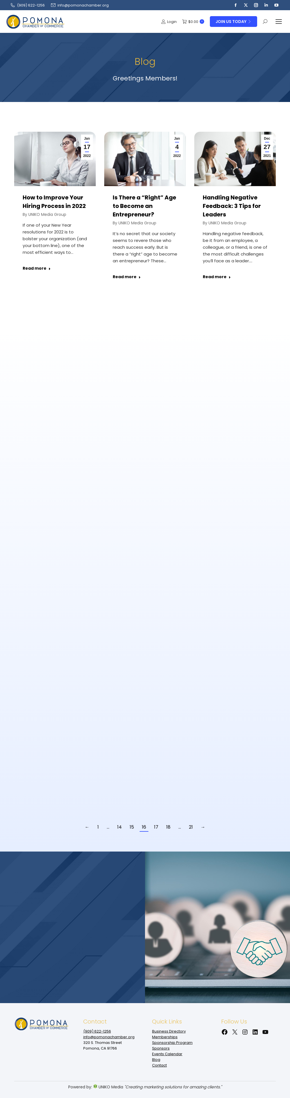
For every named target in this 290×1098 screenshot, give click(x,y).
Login (169, 21)
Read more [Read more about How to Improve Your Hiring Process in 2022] (37, 268)
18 (168, 827)
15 (132, 827)
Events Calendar (167, 1054)
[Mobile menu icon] (278, 21)
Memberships (165, 1037)
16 (144, 827)
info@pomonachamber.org (79, 5)
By (44, 214)
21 (191, 827)
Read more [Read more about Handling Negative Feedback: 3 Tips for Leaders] (217, 277)
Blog (156, 1059)
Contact (159, 1065)
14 (119, 827)
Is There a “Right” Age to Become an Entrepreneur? (144, 205)
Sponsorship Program (172, 1042)
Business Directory (169, 1031)
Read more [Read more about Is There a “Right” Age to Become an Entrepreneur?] (127, 277)
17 (156, 827)
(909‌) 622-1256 (27, 5)
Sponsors (161, 1048)
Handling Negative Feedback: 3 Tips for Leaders (232, 205)
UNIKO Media (108, 1087)
